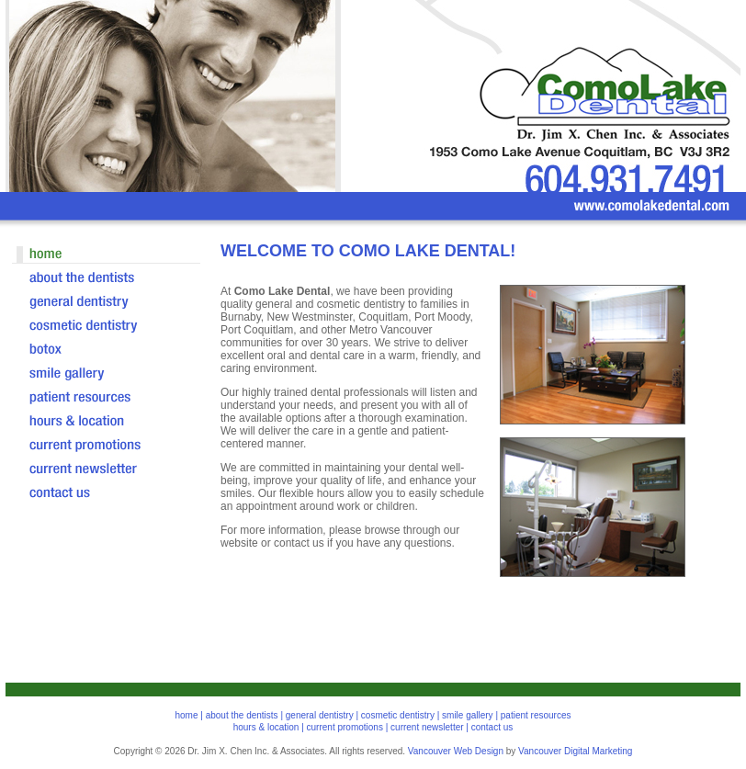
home (186, 715)
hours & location (266, 727)
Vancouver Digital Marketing (575, 751)
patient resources (536, 715)
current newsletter (426, 727)
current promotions (345, 727)
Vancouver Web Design (455, 751)
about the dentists (242, 715)
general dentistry (320, 715)
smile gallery (467, 715)
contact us (492, 727)
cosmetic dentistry (398, 715)
